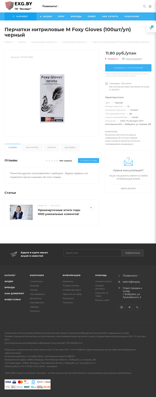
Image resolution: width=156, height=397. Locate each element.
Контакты (35, 311)
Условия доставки (72, 290)
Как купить (32, 147)
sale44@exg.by (131, 281)
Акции (9, 281)
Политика (68, 302)
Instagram (121, 307)
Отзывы (12, 147)
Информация (71, 275)
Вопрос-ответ (102, 300)
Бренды (10, 287)
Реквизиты (68, 298)
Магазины (68, 281)
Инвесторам (13, 299)
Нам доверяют (14, 293)
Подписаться (132, 253)
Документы (35, 298)
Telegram (129, 307)
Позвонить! (49, 6)
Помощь (101, 275)
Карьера (34, 307)
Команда (34, 285)
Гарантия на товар (72, 294)
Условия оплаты (71, 285)
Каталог (10, 275)
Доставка (70, 147)
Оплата (51, 147)
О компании (36, 281)
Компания (37, 275)
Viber (137, 307)
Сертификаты (37, 302)
